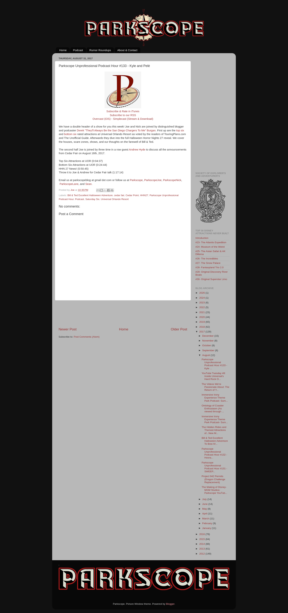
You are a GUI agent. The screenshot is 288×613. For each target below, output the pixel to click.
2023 (202, 302)
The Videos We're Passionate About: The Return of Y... (215, 387)
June (205, 504)
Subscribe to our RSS (123, 115)
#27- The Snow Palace (207, 263)
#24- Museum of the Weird (210, 246)
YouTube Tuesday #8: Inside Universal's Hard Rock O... (214, 376)
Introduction (201, 238)
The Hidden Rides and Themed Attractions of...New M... (214, 430)
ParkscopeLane (69, 184)
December (208, 335)
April (205, 513)
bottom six (70, 134)
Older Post (179, 329)
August (206, 355)
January (207, 528)
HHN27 (144, 195)
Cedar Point (132, 195)
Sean (88, 184)
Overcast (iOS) (102, 118)
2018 (202, 326)
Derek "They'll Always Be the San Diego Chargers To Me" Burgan (116, 130)
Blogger (170, 604)
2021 (202, 312)
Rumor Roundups (100, 50)
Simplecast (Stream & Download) (133, 118)
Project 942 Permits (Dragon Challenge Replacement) (213, 479)
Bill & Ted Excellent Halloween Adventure (90, 195)
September (208, 350)
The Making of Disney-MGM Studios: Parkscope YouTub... (214, 490)
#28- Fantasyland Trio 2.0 (209, 267)
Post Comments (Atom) (87, 336)
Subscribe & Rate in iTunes (122, 111)
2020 (202, 317)
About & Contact (127, 50)
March (206, 518)
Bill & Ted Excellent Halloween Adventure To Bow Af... (215, 441)
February (207, 523)
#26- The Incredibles (206, 258)
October (207, 345)
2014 (202, 544)
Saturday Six (92, 199)
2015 (202, 539)
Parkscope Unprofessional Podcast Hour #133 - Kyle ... (214, 364)
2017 (202, 331)
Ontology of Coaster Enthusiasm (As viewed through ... (213, 408)
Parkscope (136, 180)
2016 (202, 534)
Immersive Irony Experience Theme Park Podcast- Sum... (215, 397)
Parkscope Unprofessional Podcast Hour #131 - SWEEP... (214, 467)
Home (63, 50)
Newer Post (68, 329)
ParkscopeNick (172, 180)
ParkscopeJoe (152, 180)
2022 (202, 307)
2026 (202, 292)
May (205, 508)
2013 (202, 548)
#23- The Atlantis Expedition (210, 242)
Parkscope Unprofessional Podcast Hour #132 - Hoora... (214, 453)
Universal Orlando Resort (115, 199)
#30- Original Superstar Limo (211, 279)
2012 (202, 553)
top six (180, 130)
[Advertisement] (125, 313)
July (204, 499)
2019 (202, 321)
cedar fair (119, 195)
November (208, 340)
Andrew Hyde (137, 149)
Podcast (78, 50)
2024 (202, 297)
